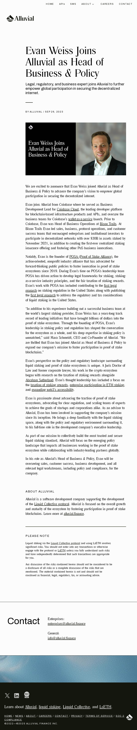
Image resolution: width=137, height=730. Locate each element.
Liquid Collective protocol (51, 504)
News (19, 716)
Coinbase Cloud (68, 209)
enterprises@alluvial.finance (66, 624)
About (87, 4)
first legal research (43, 295)
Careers (107, 4)
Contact (126, 4)
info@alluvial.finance (62, 638)
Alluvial (30, 707)
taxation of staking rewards (49, 385)
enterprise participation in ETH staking (97, 385)
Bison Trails (108, 224)
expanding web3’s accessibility (53, 390)
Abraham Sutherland (39, 380)
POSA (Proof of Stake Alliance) (90, 257)
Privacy (77, 716)
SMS (73, 4)
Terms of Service (99, 716)
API (62, 4)
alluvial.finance (74, 514)
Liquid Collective (76, 707)
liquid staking (49, 707)
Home (50, 4)
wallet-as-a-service (80, 219)
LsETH (62, 550)
